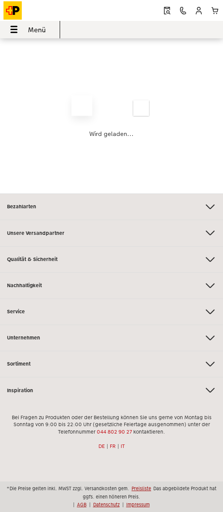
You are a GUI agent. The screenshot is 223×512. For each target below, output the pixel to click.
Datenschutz (106, 504)
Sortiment (111, 364)
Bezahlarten (111, 207)
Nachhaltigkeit (111, 286)
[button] (199, 10)
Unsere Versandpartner (111, 233)
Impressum (138, 504)
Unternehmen (111, 338)
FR (113, 446)
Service (111, 312)
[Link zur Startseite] (45, 10)
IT (123, 446)
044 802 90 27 (114, 431)
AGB (82, 504)
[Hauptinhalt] (111, 115)
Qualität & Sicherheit (111, 259)
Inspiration (111, 390)
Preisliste (141, 488)
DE (101, 446)
